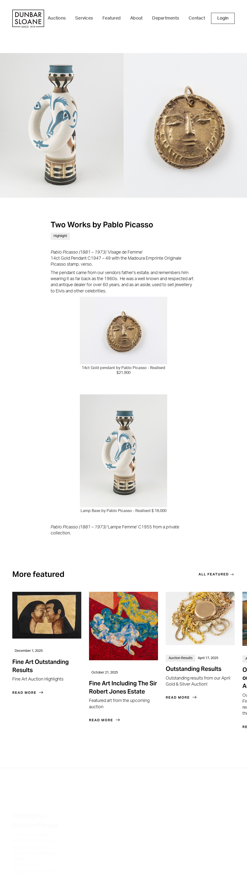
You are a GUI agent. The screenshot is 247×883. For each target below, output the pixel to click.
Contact (197, 18)
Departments (165, 18)
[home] (28, 19)
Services (84, 18)
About (136, 18)
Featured (112, 18)
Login (222, 18)
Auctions (57, 18)
